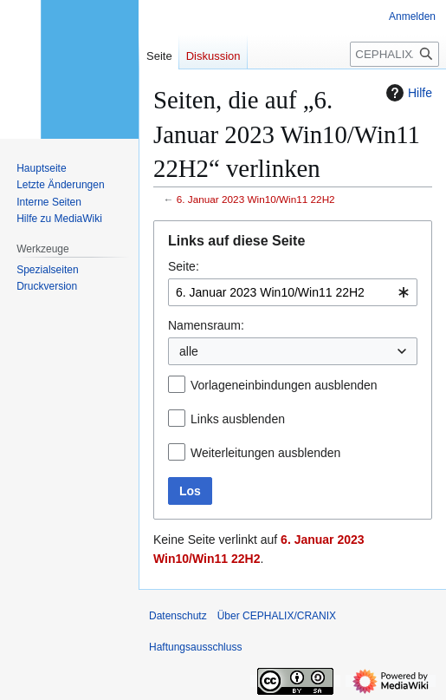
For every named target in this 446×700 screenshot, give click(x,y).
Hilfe (407, 92)
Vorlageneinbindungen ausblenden (284, 385)
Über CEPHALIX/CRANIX (276, 616)
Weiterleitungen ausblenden (265, 453)
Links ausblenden (238, 419)
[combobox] (292, 292)
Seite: (183, 266)
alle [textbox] (188, 351)
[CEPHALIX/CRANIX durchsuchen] (394, 54)
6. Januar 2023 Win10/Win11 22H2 (256, 199)
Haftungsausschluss (195, 647)
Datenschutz (178, 616)
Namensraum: (206, 325)
